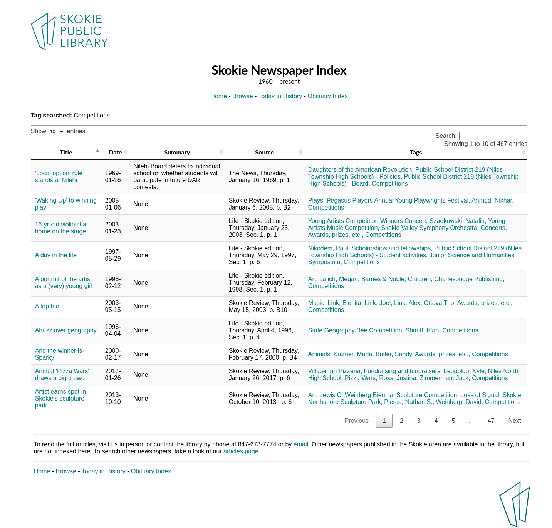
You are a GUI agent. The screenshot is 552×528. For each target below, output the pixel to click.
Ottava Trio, (440, 303)
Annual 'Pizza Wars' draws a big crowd (62, 374)
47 (491, 420)
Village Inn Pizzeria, (335, 371)
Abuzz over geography (66, 330)
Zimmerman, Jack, (444, 378)
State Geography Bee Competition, (356, 330)
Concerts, (494, 228)
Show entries (58, 131)
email (301, 444)
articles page (240, 451)
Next (514, 420)
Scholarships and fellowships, (392, 248)
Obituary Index (328, 96)
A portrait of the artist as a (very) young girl (63, 282)
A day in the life (56, 255)
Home (218, 96)
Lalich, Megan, (339, 279)
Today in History (280, 96)
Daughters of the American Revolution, (361, 169)
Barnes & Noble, (383, 279)
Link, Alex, (408, 303)
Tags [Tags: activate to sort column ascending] (416, 152)
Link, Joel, (379, 303)
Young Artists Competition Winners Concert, (368, 221)
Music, (317, 303)
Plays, (316, 200)
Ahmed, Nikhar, (492, 200)
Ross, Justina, (398, 378)
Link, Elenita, (345, 303)
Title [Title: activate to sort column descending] (66, 152)
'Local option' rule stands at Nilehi (59, 176)
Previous (357, 420)
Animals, (320, 354)
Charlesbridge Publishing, (469, 279)
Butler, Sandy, (394, 354)
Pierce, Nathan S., (409, 402)
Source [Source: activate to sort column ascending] (264, 152)
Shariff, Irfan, (422, 330)
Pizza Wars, (361, 378)
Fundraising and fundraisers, (403, 371)
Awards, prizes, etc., (336, 234)
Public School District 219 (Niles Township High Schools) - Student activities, (415, 251)
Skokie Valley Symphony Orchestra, (430, 228)
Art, (313, 279)
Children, (420, 279)
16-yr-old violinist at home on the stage (61, 228)
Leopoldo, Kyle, (465, 371)
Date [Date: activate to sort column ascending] (115, 152)
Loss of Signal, (480, 395)
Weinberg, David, (459, 402)
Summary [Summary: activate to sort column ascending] (177, 152)
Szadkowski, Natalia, (458, 221)
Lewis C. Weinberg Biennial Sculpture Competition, (389, 395)
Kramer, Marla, (354, 354)
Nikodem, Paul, (329, 248)
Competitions (390, 183)
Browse (242, 96)
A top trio (47, 306)
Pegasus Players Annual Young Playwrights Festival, (398, 200)
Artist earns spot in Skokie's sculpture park (60, 398)
